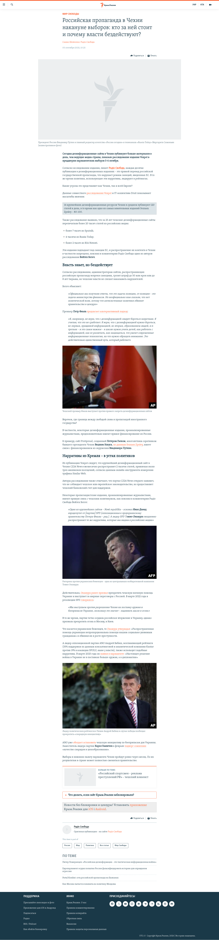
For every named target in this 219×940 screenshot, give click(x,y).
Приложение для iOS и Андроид (39, 908)
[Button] (137, 56)
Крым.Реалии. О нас (76, 903)
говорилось (87, 600)
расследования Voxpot (99, 193)
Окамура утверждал (118, 629)
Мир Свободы (70, 14)
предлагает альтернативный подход (107, 311)
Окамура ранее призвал (94, 593)
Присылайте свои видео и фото (38, 903)
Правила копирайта (76, 913)
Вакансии (71, 924)
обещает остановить (84, 742)
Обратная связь (74, 919)
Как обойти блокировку (35, 929)
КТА (202, 5)
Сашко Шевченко (71, 42)
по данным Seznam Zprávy (128, 444)
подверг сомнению (135, 746)
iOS (90, 809)
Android (100, 809)
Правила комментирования (80, 908)
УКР (194, 5)
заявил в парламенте (112, 654)
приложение (138, 805)
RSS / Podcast (29, 924)
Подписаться (29, 913)
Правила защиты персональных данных (86, 929)
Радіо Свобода (88, 42)
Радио (26, 919)
